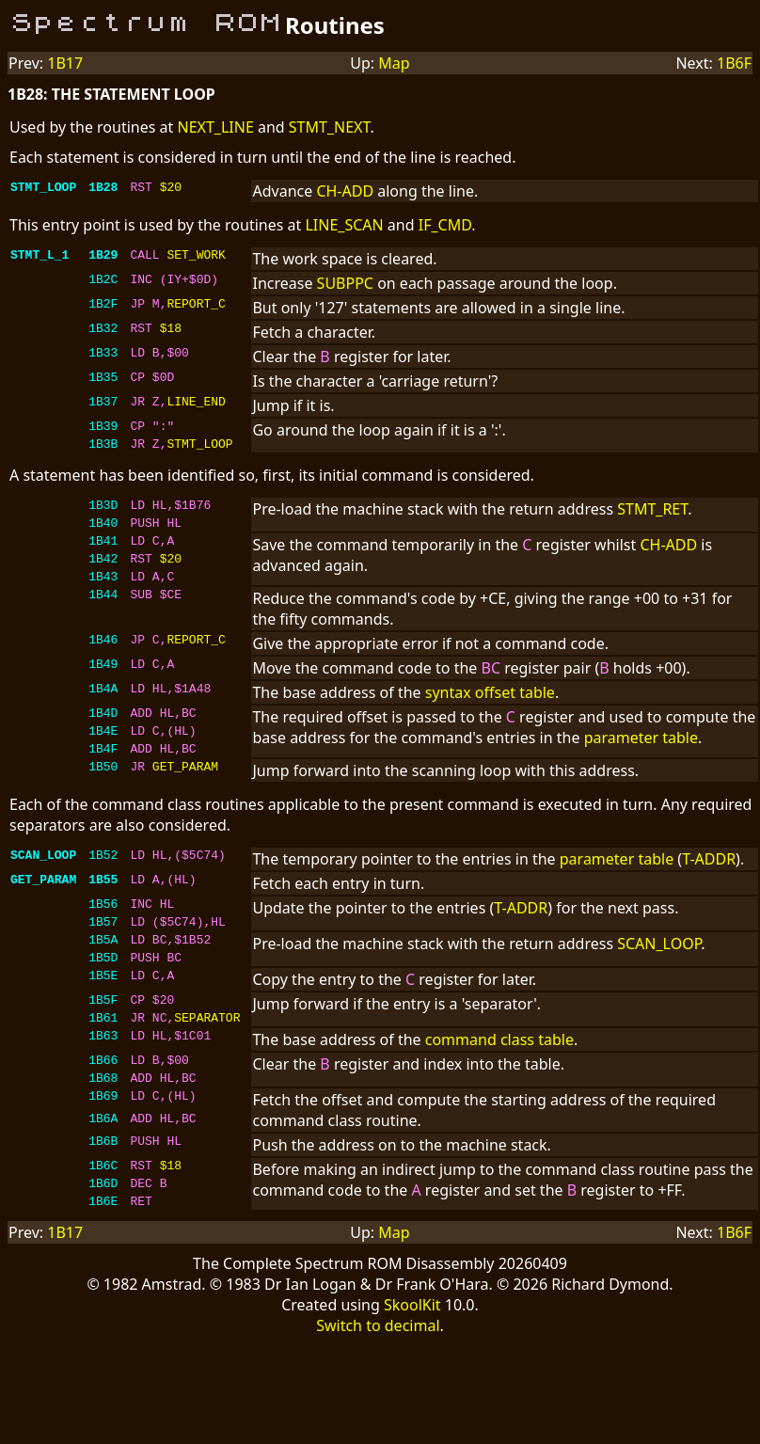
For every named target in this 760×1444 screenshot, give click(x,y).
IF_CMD (445, 224)
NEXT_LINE (215, 127)
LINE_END (195, 403)
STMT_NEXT (330, 127)
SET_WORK (195, 256)
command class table (499, 1084)
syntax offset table (490, 712)
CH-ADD (344, 191)
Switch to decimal (377, 1384)
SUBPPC (345, 283)
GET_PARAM (185, 796)
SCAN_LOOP (659, 977)
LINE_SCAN (344, 224)
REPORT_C (195, 305)
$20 (171, 189)
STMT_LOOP (199, 448)
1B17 (65, 63)
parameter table (641, 757)
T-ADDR (709, 887)
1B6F (734, 63)
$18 (171, 330)
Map (393, 63)
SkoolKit (412, 1364)
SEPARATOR (207, 1062)
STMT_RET (652, 514)
